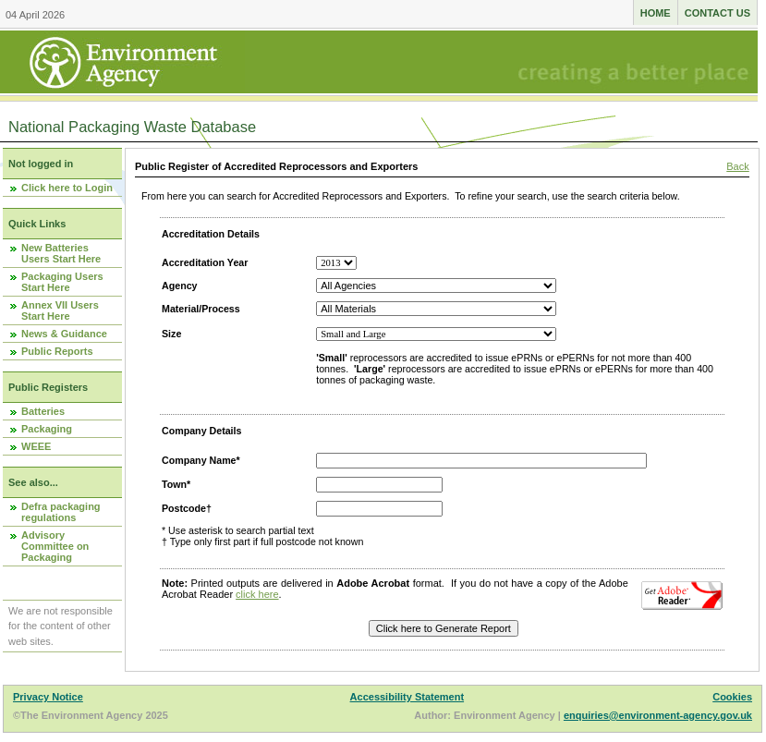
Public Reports (57, 351)
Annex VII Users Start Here (60, 310)
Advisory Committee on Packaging (55, 546)
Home (655, 12)
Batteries (43, 411)
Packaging (46, 428)
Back (737, 166)
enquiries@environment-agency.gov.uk (658, 715)
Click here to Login (67, 187)
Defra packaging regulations (61, 512)
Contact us (717, 12)
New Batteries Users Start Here (61, 253)
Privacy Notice (48, 696)
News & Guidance (64, 333)
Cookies (732, 696)
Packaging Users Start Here (62, 282)
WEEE (36, 446)
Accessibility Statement (407, 696)
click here (257, 594)
